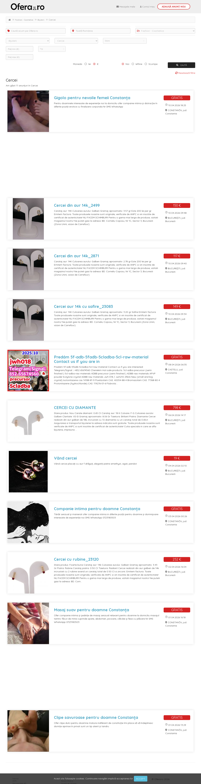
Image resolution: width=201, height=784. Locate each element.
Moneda (77, 64)
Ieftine (139, 64)
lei (89, 64)
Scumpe (153, 64)
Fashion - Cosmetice (24, 20)
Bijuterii (41, 20)
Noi (127, 64)
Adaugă (174, 6)
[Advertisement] (100, 167)
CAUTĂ (181, 65)
